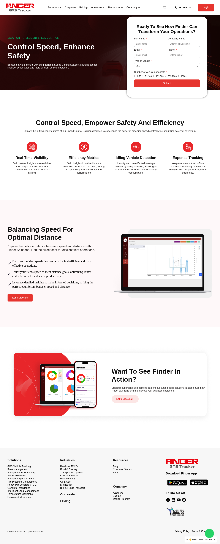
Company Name (176, 38)
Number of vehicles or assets (150, 72)
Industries (97, 7)
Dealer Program (121, 499)
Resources (115, 7)
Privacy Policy (182, 531)
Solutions (54, 7)
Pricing (83, 7)
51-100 (148, 76)
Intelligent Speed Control (21, 478)
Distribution (66, 484)
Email (137, 49)
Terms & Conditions (202, 531)
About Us (118, 492)
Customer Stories (122, 469)
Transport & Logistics (71, 472)
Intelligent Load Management (23, 491)
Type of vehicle (142, 61)
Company (133, 7)
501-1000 (172, 76)
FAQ (115, 472)
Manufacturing (68, 478)
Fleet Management (18, 469)
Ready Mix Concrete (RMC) (22, 484)
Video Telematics (17, 475)
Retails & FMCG (69, 466)
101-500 (159, 76)
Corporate (70, 7)
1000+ (184, 76)
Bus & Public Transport (72, 488)
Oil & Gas (65, 481)
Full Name (140, 38)
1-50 (139, 76)
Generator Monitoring (19, 488)
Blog (115, 466)
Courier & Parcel (69, 475)
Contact (117, 495)
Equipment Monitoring (19, 497)
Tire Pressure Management (22, 481)
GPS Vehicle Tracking (19, 466)
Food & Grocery (68, 469)
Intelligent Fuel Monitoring (21, 472)
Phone (171, 49)
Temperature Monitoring (20, 494)
